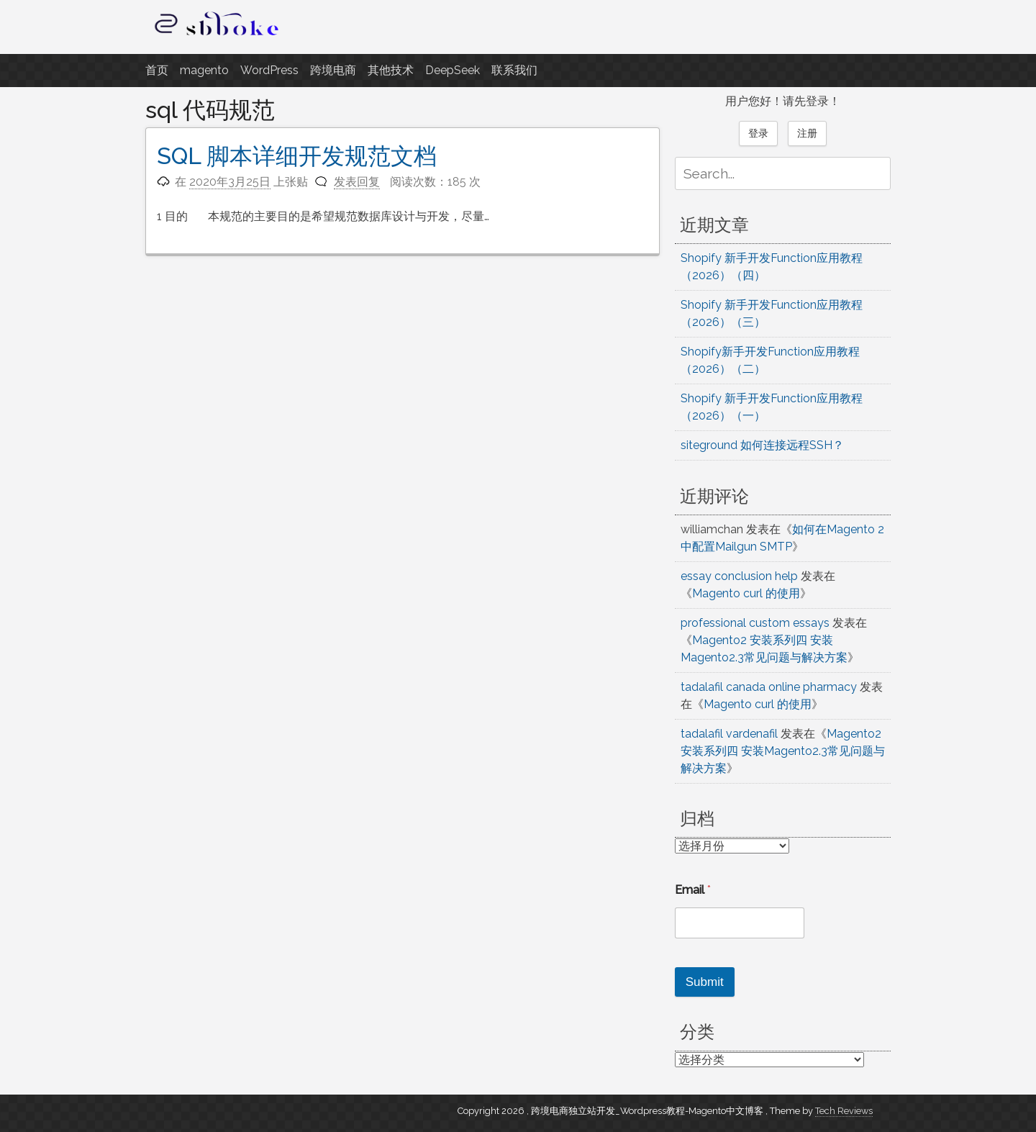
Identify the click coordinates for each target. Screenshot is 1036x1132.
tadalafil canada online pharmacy (769, 687)
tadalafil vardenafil (729, 734)
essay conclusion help (739, 576)
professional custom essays (755, 623)
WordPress (269, 70)
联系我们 (514, 70)
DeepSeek (452, 70)
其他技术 (391, 70)
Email (693, 890)
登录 (758, 133)
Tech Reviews (844, 1110)
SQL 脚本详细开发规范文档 (297, 155)
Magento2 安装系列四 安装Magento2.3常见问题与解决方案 (783, 751)
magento (204, 70)
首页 (156, 70)
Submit (705, 982)
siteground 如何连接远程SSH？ (762, 445)
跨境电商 (333, 70)
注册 (807, 133)
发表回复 (357, 182)
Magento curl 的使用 (746, 593)
